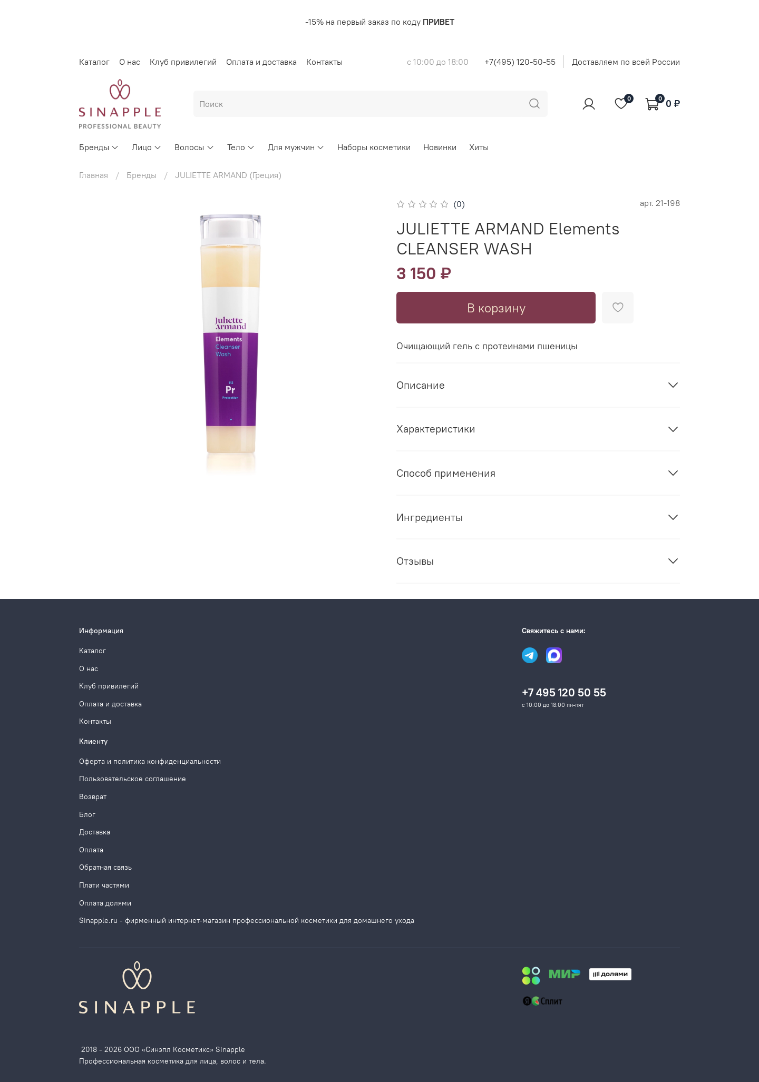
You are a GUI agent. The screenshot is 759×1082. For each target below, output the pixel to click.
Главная (93, 175)
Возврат (92, 796)
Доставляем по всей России (626, 61)
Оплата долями (105, 903)
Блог (87, 814)
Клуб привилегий (183, 61)
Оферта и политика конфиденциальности (150, 761)
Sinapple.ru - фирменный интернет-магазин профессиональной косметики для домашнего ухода (246, 920)
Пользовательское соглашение (132, 778)
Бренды (99, 147)
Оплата (91, 849)
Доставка (94, 832)
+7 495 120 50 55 (564, 692)
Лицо (147, 147)
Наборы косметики (374, 147)
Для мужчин (296, 147)
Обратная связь (105, 867)
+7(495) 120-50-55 (520, 61)
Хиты (479, 147)
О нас (129, 61)
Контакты (324, 61)
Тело (241, 147)
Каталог (94, 61)
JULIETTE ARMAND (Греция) (228, 175)
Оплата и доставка (261, 61)
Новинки (439, 147)
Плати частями (104, 885)
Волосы (194, 147)
